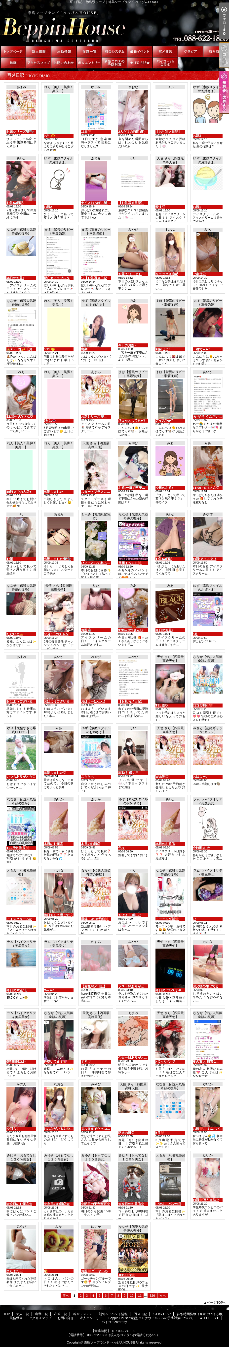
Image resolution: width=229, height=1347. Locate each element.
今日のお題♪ (127, 345)
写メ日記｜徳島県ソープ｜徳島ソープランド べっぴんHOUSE (114, 25)
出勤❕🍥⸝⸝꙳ (128, 772)
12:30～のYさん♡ (19, 416)
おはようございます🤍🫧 (24, 701)
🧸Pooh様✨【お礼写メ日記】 (29, 349)
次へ (162, 1295)
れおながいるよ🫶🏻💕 (59, 1129)
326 (152, 1295)
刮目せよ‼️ (162, 349)
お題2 (48, 207)
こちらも (87, 776)
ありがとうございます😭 (211, 416)
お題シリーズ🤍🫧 (20, 131)
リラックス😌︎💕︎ (166, 274)
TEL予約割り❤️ (18, 848)
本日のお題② (90, 844)
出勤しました (53, 492)
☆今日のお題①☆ (131, 1204)
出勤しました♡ (55, 772)
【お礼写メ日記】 (168, 131)
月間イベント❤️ (130, 563)
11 (139, 1295)
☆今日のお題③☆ (19, 1204)
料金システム (114, 51)
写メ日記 (165, 51)
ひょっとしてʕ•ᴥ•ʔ (131, 420)
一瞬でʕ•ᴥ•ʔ (201, 349)
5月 (195, 634)
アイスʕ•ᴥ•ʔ (164, 420)
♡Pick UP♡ (190, 51)
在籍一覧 (89, 51)
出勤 (84, 349)
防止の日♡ (126, 1133)
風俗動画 (13, 62)
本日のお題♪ (15, 278)
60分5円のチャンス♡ (59, 634)
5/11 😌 (49, 349)
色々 (121, 848)
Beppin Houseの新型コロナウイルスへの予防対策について (114, 62)
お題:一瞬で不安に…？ (135, 488)
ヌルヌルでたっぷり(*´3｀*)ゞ (102, 1129)
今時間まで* (201, 848)
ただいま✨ (14, 634)
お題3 (197, 135)
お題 (9, 559)
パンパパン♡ (165, 1061)
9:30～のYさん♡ (130, 630)
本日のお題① (165, 844)
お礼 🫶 (49, 135)
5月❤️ (159, 1133)
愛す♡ (160, 207)
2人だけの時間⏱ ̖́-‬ (132, 131)
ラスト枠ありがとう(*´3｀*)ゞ (139, 986)
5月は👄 (50, 420)
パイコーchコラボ (165, 62)
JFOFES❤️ (126, 1275)
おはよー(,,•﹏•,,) (93, 701)
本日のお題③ (53, 844)
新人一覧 (38, 51)
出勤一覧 (63, 51)
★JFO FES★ (140, 62)
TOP (13, 51)
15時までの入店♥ (18, 492)
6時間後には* (16, 1061)
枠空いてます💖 (55, 1061)
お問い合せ (63, 62)
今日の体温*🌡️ (17, 990)
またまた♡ (14, 1271)
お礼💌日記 (14, 203)
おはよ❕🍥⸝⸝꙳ (129, 915)
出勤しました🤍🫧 (57, 559)
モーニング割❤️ (167, 919)
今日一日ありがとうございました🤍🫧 (146, 1057)
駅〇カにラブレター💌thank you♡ (69, 278)
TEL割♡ (161, 705)
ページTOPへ (217, 1302)
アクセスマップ (38, 62)
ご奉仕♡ (199, 274)
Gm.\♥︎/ (49, 990)
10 (131, 1295)
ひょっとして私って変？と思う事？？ (108, 563)
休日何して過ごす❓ (59, 915)
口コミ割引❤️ (203, 705)
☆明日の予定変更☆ (95, 1204)
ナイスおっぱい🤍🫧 (96, 203)
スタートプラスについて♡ (100, 492)
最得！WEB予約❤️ (95, 919)
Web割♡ (162, 776)
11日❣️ (86, 131)
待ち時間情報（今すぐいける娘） (216, 51)
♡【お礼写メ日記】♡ (97, 278)
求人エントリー (89, 62)
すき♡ (86, 1061)
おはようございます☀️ (60, 701)
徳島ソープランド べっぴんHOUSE (109, 1342)
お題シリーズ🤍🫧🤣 (96, 416)
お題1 (197, 207)
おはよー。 (201, 776)
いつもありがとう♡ (21, 776)
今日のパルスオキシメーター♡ (178, 990)
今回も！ (12, 1129)
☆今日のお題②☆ (57, 1204)
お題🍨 (86, 630)
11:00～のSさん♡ (206, 488)
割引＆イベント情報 (140, 51)
